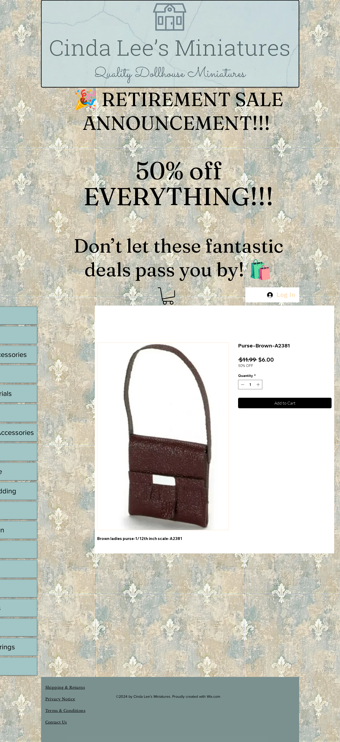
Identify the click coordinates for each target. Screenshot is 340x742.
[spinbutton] (250, 384)
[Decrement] (242, 384)
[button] (168, 295)
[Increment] (258, 384)
